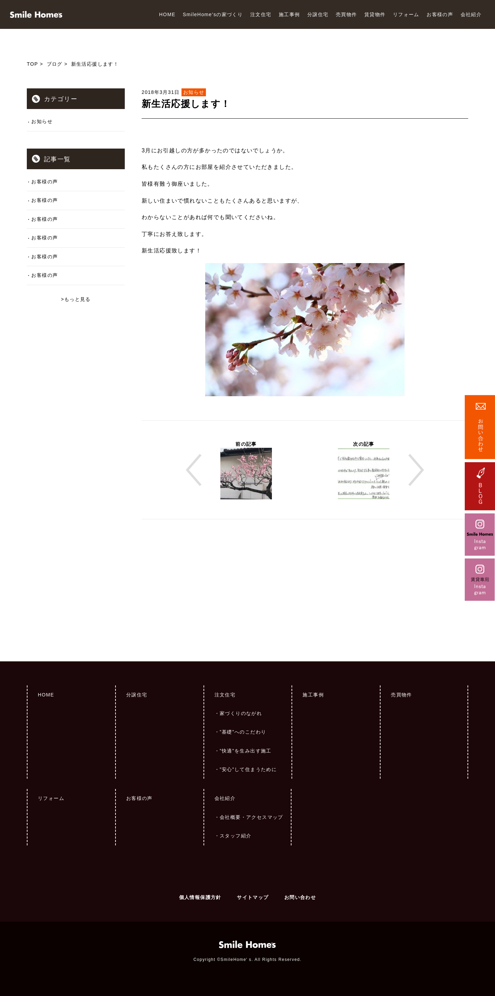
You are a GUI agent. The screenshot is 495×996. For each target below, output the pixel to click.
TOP (32, 64)
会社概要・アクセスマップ (251, 817)
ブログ (55, 64)
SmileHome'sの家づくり (213, 14)
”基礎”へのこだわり (243, 732)
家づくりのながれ (241, 713)
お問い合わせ (300, 897)
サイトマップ (252, 897)
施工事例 (289, 14)
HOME (167, 14)
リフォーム (406, 14)
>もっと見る (76, 299)
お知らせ (42, 121)
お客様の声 (440, 14)
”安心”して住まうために (248, 769)
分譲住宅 (318, 14)
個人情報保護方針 (200, 897)
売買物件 (346, 14)
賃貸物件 (375, 14)
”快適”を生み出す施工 (246, 751)
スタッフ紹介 (235, 835)
